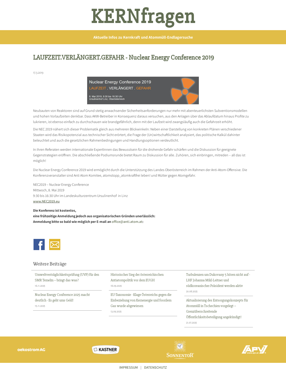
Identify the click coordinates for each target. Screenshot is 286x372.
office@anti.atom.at (127, 221)
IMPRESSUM (128, 367)
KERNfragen (143, 16)
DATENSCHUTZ (155, 367)
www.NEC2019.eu (46, 201)
